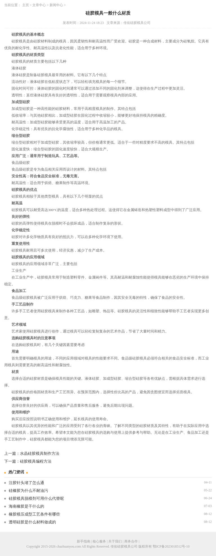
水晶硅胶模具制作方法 (39, 453)
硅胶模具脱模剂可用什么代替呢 (36, 498)
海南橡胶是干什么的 (26, 506)
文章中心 (39, 5)
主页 (25, 5)
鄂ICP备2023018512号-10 (171, 546)
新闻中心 (56, 5)
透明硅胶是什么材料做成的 (32, 522)
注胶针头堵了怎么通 (26, 483)
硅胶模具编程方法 (35, 461)
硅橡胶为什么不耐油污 (28, 491)
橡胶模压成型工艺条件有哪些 (34, 514)
